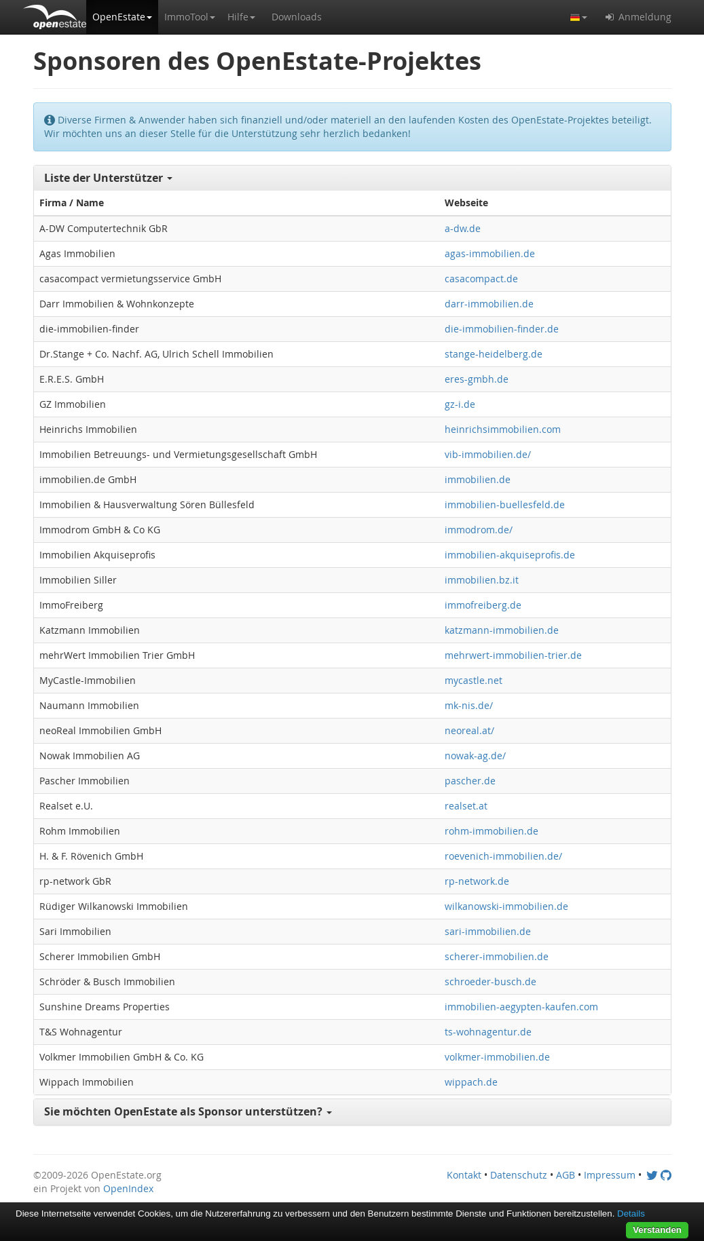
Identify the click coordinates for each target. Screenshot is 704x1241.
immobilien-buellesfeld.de (505, 504)
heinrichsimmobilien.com (503, 429)
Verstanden (657, 1230)
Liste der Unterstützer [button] (108, 177)
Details (631, 1213)
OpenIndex (128, 1188)
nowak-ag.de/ (475, 755)
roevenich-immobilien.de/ (503, 855)
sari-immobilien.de (488, 931)
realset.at (466, 805)
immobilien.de (478, 479)
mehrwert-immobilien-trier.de (513, 655)
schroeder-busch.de (490, 981)
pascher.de (470, 780)
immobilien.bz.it (482, 579)
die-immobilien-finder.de (502, 328)
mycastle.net (473, 680)
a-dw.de (463, 228)
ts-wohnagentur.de (488, 1031)
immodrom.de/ (479, 529)
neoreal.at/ (469, 730)
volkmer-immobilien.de (497, 1056)
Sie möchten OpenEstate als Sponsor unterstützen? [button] (188, 1111)
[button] (122, 17)
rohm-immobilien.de (491, 830)
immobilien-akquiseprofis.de (510, 554)
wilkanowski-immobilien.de (506, 906)
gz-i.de (460, 404)
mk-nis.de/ (469, 705)
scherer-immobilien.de (497, 956)
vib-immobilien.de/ (488, 454)
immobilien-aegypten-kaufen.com (521, 1006)
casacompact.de (481, 278)
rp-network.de (477, 881)
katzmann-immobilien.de (502, 630)
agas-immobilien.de (490, 253)
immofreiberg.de (483, 604)
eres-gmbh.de (476, 379)
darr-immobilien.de (489, 303)
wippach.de (471, 1081)
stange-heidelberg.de (493, 353)
